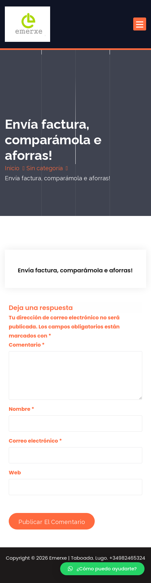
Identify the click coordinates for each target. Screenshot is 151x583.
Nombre (21, 409)
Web (15, 472)
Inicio (12, 168)
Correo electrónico (35, 441)
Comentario (27, 345)
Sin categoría (45, 168)
